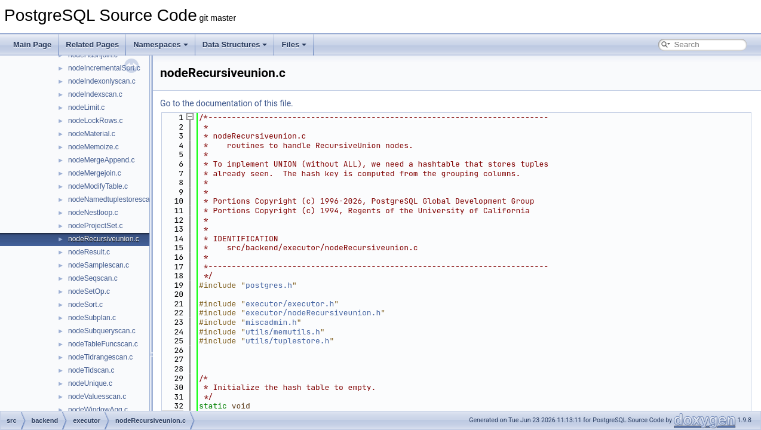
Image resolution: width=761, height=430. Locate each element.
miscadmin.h (271, 322)
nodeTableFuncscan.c (103, 344)
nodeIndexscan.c (95, 94)
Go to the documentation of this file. (226, 103)
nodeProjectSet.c (95, 226)
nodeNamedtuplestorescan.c (113, 199)
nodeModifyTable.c (98, 186)
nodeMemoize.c (93, 147)
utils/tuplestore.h (287, 341)
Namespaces (160, 44)
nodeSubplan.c (92, 318)
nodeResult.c (89, 252)
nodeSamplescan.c (98, 265)
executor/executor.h (290, 304)
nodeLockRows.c (95, 120)
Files (293, 44)
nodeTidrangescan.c (100, 357)
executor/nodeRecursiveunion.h (313, 313)
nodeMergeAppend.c (101, 160)
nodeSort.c (85, 304)
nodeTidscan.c (91, 370)
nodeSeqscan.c (93, 278)
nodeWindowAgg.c (98, 410)
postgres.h (269, 285)
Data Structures (235, 44)
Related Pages (92, 44)
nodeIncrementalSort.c (104, 68)
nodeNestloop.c (93, 212)
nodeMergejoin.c (94, 173)
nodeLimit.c (86, 107)
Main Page (32, 44)
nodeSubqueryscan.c (102, 331)
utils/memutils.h (283, 332)
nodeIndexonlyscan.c (102, 81)
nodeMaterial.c (91, 134)
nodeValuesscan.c (97, 396)
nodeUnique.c (90, 383)
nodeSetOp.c (89, 291)
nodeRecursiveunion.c (103, 239)
